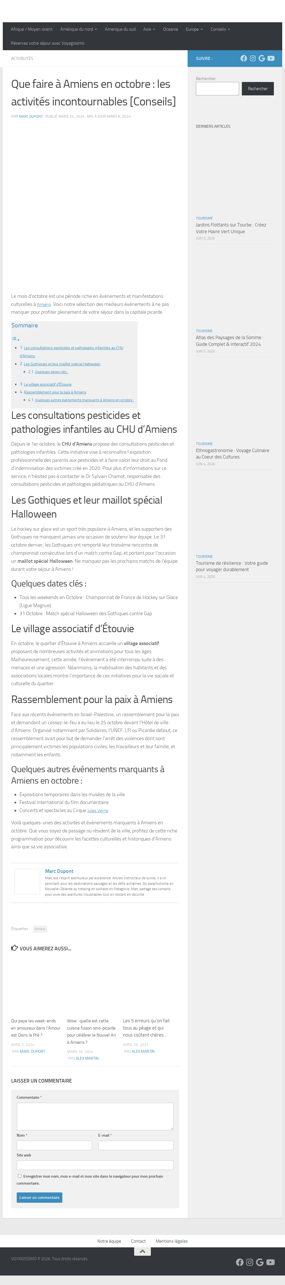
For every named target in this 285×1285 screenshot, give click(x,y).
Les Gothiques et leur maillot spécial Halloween (69, 364)
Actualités (23, 58)
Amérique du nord (76, 29)
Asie (147, 29)
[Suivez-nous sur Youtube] (270, 58)
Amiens (45, 304)
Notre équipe (109, 1250)
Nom (22, 1145)
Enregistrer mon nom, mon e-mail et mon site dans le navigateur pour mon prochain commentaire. (90, 1189)
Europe (192, 29)
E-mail (105, 1145)
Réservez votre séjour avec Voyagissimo (47, 43)
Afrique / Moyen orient (32, 29)
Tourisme (204, 218)
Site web (24, 1164)
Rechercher (206, 78)
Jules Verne (98, 820)
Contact (138, 1250)
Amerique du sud (120, 29)
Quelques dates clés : (53, 372)
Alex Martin (87, 1068)
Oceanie (170, 29)
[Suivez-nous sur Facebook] (243, 58)
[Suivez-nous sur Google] (261, 58)
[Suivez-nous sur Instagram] (252, 58)
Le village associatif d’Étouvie (51, 385)
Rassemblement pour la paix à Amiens (60, 393)
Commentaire (29, 1107)
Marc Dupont (31, 116)
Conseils (218, 29)
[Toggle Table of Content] (15, 340)
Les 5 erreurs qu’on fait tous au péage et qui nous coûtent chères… (146, 1037)
